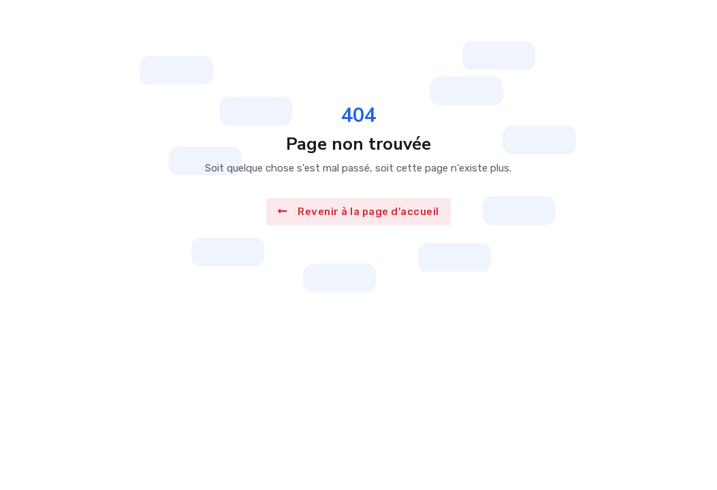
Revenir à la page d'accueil (358, 212)
